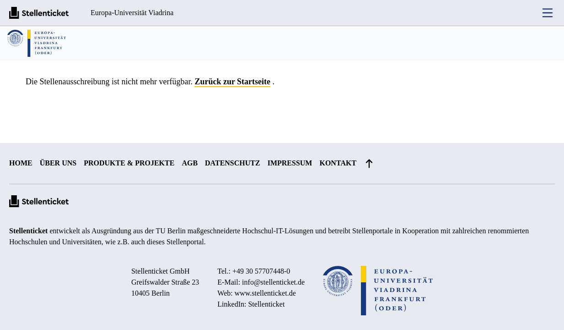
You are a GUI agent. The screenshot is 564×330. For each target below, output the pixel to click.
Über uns (58, 163)
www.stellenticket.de (265, 293)
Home (20, 163)
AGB (190, 163)
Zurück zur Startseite (232, 81)
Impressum (290, 163)
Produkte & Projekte (129, 163)
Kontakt (337, 163)
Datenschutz (232, 163)
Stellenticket (28, 231)
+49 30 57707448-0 (261, 271)
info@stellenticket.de (273, 282)
